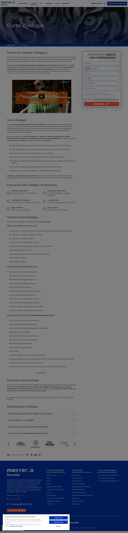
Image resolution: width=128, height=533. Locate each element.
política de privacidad (15, 526)
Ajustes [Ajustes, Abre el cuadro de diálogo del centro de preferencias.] (58, 526)
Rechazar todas (58, 522)
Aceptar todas (58, 517)
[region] (36, 522)
